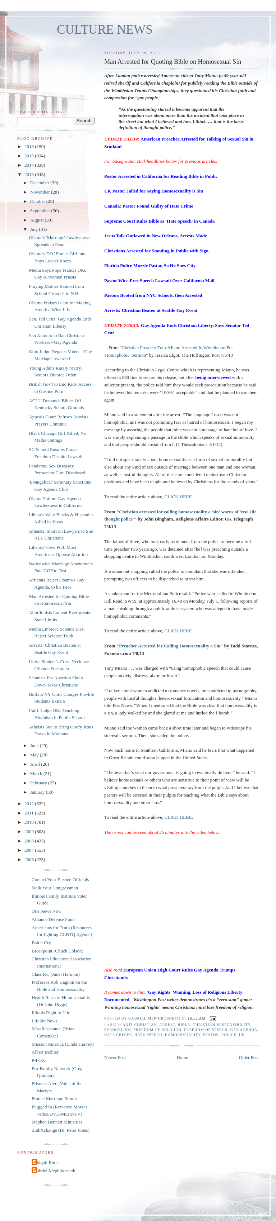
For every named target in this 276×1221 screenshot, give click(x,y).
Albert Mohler (45, 1052)
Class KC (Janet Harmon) (56, 974)
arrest (167, 1025)
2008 (29, 841)
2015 (29, 155)
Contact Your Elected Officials (60, 879)
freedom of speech (205, 1030)
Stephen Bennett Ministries (57, 1122)
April (35, 764)
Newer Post (115, 1057)
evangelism (117, 1030)
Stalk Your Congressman (55, 887)
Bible (184, 1025)
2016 (29, 146)
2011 (29, 813)
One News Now (46, 911)
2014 (29, 165)
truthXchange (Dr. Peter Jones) (60, 1130)
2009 (29, 831)
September (40, 210)
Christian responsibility (221, 1025)
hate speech (148, 1035)
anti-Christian (140, 1025)
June (35, 745)
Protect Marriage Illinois (55, 1098)
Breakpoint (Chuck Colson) (57, 951)
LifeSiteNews (44, 1020)
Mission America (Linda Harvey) (63, 1044)
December (40, 182)
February (39, 782)
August (37, 220)
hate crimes (118, 1035)
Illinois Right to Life (51, 1012)
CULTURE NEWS (105, 30)
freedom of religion (157, 1030)
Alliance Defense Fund (53, 919)
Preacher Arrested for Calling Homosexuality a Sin (169, 645)
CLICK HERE (178, 496)
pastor (211, 1035)
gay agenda (244, 1030)
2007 (29, 850)
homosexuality (183, 1035)
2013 (29, 174)
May (35, 754)
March (36, 773)
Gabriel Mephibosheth (54, 1170)
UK (242, 1035)
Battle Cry (41, 942)
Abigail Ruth (45, 1162)
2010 (29, 822)
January (38, 792)
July (34, 229)
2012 (29, 803)
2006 (29, 859)
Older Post (249, 1057)
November (40, 192)
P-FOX (38, 1060)
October (38, 201)
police (228, 1035)
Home (182, 1057)
